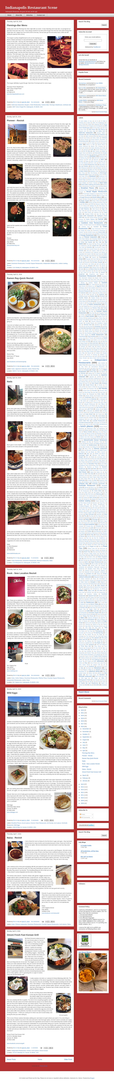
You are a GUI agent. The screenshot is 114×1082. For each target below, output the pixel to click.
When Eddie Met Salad (101, 676)
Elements (102, 289)
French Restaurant (102, 314)
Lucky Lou (87, 424)
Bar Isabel (102, 154)
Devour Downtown (84, 267)
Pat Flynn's (96, 506)
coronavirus (88, 252)
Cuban (86, 257)
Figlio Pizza (102, 299)
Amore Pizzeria (85, 139)
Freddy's (83, 314)
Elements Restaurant (84, 291)
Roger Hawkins (96, 550)
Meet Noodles (86, 447)
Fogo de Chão (84, 309)
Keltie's (85, 388)
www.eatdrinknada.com (13, 553)
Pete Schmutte (89, 514)
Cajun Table (82, 210)
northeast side (67, 105)
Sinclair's (81, 587)
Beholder (81, 161)
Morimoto (89, 462)
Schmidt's (81, 573)
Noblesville (82, 480)
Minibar (97, 453)
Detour (97, 265)
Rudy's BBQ (90, 555)
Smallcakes (87, 588)
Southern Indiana (92, 594)
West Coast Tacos (91, 674)
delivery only (82, 265)
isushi (100, 370)
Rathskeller (104, 534)
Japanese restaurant (21, 369)
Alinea (94, 136)
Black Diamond (103, 169)
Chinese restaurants (21, 924)
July (83, 742)
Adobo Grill (101, 131)
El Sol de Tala (84, 289)
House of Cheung (92, 354)
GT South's (91, 338)
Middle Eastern (103, 450)
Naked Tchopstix (103, 468)
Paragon (81, 504)
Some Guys (82, 592)
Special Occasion (102, 595)
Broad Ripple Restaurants (96, 192)
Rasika (97, 534)
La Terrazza (95, 402)
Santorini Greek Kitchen (91, 570)
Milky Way (89, 453)
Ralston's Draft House (92, 533)
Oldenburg (99, 494)
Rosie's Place (82, 555)
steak (82, 602)
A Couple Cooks (86, 845)
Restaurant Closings (100, 539)
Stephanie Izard (84, 604)
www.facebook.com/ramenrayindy (16, 361)
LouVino (95, 422)
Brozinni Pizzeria (92, 195)
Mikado (92, 452)
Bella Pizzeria (94, 161)
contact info (102, 249)
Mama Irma (98, 431)
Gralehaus (97, 329)
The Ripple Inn (98, 643)
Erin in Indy (82, 88)
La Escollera (83, 399)
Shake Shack (84, 582)
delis (98, 264)
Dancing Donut (93, 260)
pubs (92, 528)
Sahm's (86, 562)
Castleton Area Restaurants (92, 223)
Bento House (102, 162)
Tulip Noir (87, 659)
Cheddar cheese (91, 232)
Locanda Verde (82, 417)
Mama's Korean (91, 433)
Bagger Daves (82, 153)
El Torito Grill (94, 289)
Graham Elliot (88, 329)
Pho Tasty (98, 516)
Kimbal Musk (86, 390)
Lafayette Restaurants (89, 404)
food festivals (101, 309)
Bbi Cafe (88, 159)
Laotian (80, 405)
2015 (82, 784)
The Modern (100, 639)
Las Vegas (100, 405)
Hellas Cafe (91, 346)
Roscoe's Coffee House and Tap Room (94, 553)
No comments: (35, 102)
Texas (80, 627)
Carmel (33, 823)
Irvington (93, 370)
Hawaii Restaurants (94, 344)
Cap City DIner (101, 214)
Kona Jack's (101, 394)
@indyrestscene (90, 63)
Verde (105, 666)
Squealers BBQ (88, 599)
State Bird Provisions (102, 600)
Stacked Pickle (84, 600)
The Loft (92, 639)
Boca (81, 178)
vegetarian (99, 666)
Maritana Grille (103, 435)
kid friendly (50, 823)
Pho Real (91, 516)
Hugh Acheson (88, 356)
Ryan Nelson (103, 558)
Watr (104, 671)
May (83, 748)
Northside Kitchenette (98, 483)
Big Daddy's (102, 164)
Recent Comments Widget (101, 112)
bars (90, 158)
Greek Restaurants (97, 334)
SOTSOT (89, 592)
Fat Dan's (102, 296)
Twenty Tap (82, 661)
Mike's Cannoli (101, 452)
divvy (97, 270)
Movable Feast (82, 463)
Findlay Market (82, 301)
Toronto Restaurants (102, 653)
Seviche (105, 580)
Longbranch (82, 419)
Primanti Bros (89, 526)
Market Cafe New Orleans (87, 436)
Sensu (94, 578)
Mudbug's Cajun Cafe (85, 465)
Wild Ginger (94, 678)
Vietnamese (97, 668)
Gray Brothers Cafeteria (90, 333)
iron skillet (99, 83)
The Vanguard (90, 644)
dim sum (81, 269)
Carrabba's (81, 221)
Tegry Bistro (88, 626)
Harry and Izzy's (93, 343)
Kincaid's (94, 390)
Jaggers (86, 375)
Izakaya (90, 373)
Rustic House (103, 555)
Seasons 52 (97, 577)
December (85, 729)
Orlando (94, 499)
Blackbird (103, 171)
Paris (88, 504)
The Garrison (89, 636)
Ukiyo (86, 663)
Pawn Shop (88, 507)
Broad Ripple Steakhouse (89, 193)
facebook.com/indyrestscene (87, 61)
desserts (90, 265)
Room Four (87, 552)
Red (88, 536)
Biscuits (85, 169)
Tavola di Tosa (97, 624)
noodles (90, 480)
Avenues (86, 149)
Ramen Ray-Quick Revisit (20, 278)
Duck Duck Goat (94, 279)
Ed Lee (103, 284)
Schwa (98, 573)
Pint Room (102, 517)
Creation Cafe (89, 254)
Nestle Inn (99, 472)
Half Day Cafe (96, 341)
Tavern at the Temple (90, 622)
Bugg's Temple (85, 200)
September (86, 737)
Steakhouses (90, 602)
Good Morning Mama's (86, 328)
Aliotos (100, 136)
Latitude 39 (98, 409)
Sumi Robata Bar (95, 606)
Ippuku (94, 368)
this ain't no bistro (87, 856)
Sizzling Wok (89, 587)
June (84, 745)
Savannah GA (88, 572)
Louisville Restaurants (98, 421)
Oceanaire (92, 489)
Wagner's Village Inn (88, 669)
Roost (94, 551)
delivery (103, 264)
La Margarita (102, 399)
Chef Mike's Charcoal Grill (100, 233)
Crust (97, 255)
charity (88, 230)
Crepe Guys (98, 254)
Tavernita (87, 624)
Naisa (69, 924)
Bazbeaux (81, 159)
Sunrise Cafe (84, 607)
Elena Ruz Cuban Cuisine (99, 291)
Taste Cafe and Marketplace (87, 619)
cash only (104, 221)
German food (87, 324)
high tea (89, 348)
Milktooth (81, 453)
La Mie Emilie (82, 400)
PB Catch (95, 507)
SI (93, 585)
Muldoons (81, 467)
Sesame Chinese (89, 580)
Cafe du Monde (95, 207)
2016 (82, 726)
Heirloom (83, 346)
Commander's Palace (100, 247)
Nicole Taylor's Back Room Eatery (98, 477)
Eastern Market (93, 282)
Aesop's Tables (101, 132)
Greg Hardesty (91, 336)
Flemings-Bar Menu (17, 25)
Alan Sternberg (90, 134)
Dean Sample (98, 262)
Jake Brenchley (94, 375)
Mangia (80, 435)
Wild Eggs (12, 693)
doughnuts (82, 274)
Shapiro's (102, 582)
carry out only (96, 221)
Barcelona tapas (103, 156)
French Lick (90, 314)
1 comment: (34, 1048)
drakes (86, 279)
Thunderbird (89, 648)
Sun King (104, 606)
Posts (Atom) (43, 1066)
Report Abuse (84, 692)
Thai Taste (90, 631)
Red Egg (100, 536)
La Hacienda (92, 399)
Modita (92, 457)
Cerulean (96, 226)
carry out (88, 221)
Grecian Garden (103, 333)
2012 (82, 792)
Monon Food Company (87, 460)
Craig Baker (82, 254)
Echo (98, 284)
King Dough (87, 392)
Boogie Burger (82, 179)
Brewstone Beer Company (85, 190)
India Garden (101, 363)
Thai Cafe (98, 627)
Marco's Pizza (94, 435)
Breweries (102, 188)
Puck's (103, 527)
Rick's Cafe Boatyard (99, 544)
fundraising (90, 318)
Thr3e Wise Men (86, 646)
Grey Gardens (101, 336)
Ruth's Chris (92, 556)
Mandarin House (101, 433)
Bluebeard (92, 176)
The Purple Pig (98, 641)
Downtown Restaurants (18, 263)
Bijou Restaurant (83, 168)
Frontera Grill (82, 318)
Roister (103, 550)
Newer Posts (11, 1059)
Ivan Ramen (102, 371)
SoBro (81, 590)
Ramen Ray (35, 369)
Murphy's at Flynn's (92, 467)
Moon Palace (82, 462)
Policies (81, 524)
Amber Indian (95, 137)
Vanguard (91, 666)
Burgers (27, 105)
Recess (82, 536)
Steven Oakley (94, 604)
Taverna (81, 624)
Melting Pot (95, 447)
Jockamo (103, 380)
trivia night (102, 657)
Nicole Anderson (83, 477)
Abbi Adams (92, 129)
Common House (93, 249)
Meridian (102, 447)
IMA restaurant (83, 360)
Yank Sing (95, 679)
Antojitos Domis (95, 141)
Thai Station (82, 631)
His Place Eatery (87, 349)
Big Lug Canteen (83, 166)
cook (87, 250)
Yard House (102, 679)
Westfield (102, 675)
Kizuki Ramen (82, 394)
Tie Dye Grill (97, 648)
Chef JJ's (81, 233)
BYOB (92, 204)
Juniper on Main (91, 386)
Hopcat (89, 353)
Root (99, 551)
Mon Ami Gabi (95, 458)
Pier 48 (96, 517)
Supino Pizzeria (101, 607)
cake (88, 210)
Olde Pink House (89, 494)
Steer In (100, 602)
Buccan (95, 199)
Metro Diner (88, 448)
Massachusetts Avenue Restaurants (95, 440)
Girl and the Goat (88, 326)
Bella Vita (102, 161)
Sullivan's (81, 606)
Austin (103, 148)
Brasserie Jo (87, 186)
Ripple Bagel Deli (83, 546)
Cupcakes (88, 259)
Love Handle (102, 422)
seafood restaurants (85, 577)
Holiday (98, 351)
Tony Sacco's (97, 651)
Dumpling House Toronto (85, 281)
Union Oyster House (84, 664)
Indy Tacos (84, 366)
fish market (83, 304)
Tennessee (96, 626)
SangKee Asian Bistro (94, 568)
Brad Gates (103, 183)
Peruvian (81, 514)
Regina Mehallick (83, 539)
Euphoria (101, 294)
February (85, 778)
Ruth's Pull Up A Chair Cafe (91, 558)
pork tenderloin (90, 524)
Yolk (90, 681)
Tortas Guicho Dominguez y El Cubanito (90, 654)
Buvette (80, 204)
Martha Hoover (96, 438)
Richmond (97, 543)
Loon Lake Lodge (91, 419)
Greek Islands (84, 334)
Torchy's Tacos (90, 653)
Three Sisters (97, 646)
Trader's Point (88, 656)
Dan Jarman (84, 260)
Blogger (92, 1078)
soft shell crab (101, 590)
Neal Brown (82, 472)
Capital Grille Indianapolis (86, 215)
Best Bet (81, 164)
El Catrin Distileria (91, 287)
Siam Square (101, 585)
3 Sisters (89, 124)
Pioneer (9, 265)
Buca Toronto (88, 199)
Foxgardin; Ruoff (103, 313)
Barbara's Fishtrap (83, 156)
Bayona (103, 157)
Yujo (95, 681)
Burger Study (95, 200)
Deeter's (86, 264)
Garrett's (100, 319)
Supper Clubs (93, 609)
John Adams (95, 383)
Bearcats (96, 159)
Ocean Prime (84, 489)
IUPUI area (93, 371)
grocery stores (82, 338)
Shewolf (103, 583)
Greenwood (82, 336)
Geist (86, 321)
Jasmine (99, 376)
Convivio (81, 250)
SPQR (80, 599)
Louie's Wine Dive (84, 421)
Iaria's (95, 356)
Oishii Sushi (87, 492)
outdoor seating (62, 263)
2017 (82, 723)
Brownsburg (82, 195)
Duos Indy (102, 281)
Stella (105, 602)
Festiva (86, 299)
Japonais (91, 376)
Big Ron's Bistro (95, 166)
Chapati (83, 230)
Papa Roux (102, 502)
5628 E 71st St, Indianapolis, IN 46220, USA (25, 371)
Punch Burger (94, 529)
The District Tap (89, 634)
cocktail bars (95, 245)
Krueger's (98, 395)
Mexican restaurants (43, 560)
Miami (83, 450)
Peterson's (99, 514)
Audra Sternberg (95, 148)
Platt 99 (83, 521)
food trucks (82, 311)
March (84, 775)
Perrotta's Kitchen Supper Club (86, 512)
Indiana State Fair (102, 365)
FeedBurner (97, 47)
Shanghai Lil (94, 582)
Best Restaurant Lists (91, 164)
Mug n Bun (95, 465)
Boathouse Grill (103, 176)
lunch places (57, 823)
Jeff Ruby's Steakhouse (94, 378)
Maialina (86, 430)
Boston (86, 181)
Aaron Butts (83, 129)
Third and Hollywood (102, 644)
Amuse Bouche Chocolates (98, 139)
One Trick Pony (99, 495)
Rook (28, 680)
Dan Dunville (104, 259)
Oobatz (85, 497)
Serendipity (102, 578)
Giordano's (97, 324)
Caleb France (87, 212)
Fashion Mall (45, 105)
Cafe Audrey (102, 205)
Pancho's (95, 502)
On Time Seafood (88, 495)
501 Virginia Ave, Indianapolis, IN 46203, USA (25, 682)
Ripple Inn (93, 546)
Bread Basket (103, 186)
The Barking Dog (98, 632)
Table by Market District (84, 614)
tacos (93, 614)
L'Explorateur (88, 397)
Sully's (87, 606)
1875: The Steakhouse (98, 122)
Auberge (87, 148)
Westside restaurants (85, 676)
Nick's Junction (93, 475)
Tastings (92, 621)
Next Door (102, 473)
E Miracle (81, 282)
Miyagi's (81, 457)
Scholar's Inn (90, 573)
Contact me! (41, 15)
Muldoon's (103, 465)
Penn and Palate (100, 509)
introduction (81, 368)
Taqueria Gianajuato (93, 617)
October (85, 734)
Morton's (103, 462)
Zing (90, 684)
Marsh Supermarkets (85, 438)
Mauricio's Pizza (98, 441)
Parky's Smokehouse (99, 504)
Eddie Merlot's (82, 286)
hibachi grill (81, 348)
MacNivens (102, 428)
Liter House (99, 414)
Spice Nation (91, 597)
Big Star (103, 166)
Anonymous (82, 83)
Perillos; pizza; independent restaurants (95, 511)
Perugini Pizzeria (101, 512)
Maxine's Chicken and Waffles (92, 443)
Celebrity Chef (86, 226)
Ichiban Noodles (83, 358)
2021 (82, 713)
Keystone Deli (92, 388)
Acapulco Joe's (82, 131)
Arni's (85, 143)
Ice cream (102, 356)
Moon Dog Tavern (100, 460)
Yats (86, 681)
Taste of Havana (83, 621)
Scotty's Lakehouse (92, 575)
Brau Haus (95, 186)
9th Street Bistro (96, 127)
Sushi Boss (104, 610)
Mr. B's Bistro (103, 463)
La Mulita (91, 400)
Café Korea (104, 207)
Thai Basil (88, 627)
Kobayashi (91, 394)
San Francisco (83, 565)
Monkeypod (104, 458)
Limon (103, 412)
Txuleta (89, 661)
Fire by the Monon (100, 301)
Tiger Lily (105, 648)
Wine (102, 678)
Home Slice (82, 353)
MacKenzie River (91, 428)
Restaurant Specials (84, 541)
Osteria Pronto (101, 499)
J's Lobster (97, 373)
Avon (91, 149)
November (85, 731)
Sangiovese (81, 568)
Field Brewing (93, 299)
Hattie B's (103, 343)
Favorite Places (83, 298)
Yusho (103, 681)
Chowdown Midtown (97, 238)
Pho (85, 516)
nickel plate (102, 475)
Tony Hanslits (87, 651)
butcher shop (102, 202)
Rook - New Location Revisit (21, 573)
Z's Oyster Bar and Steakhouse (88, 683)
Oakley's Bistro (103, 487)
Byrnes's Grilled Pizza (101, 204)
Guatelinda (98, 338)
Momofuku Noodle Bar (84, 458)
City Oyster (89, 244)
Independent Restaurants (50, 263)
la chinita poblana (102, 397)
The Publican (88, 641)
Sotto (95, 592)
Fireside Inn (82, 303)
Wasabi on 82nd (100, 669)
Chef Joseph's (88, 233)
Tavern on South (101, 622)
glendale (105, 326)
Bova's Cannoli (93, 182)
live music (86, 415)
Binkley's (99, 168)
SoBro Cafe (91, 590)
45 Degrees (91, 126)
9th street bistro (101, 88)
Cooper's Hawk (95, 250)
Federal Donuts (95, 297)
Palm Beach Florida (85, 502)
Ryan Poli (83, 560)
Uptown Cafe (96, 664)
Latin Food (90, 409)
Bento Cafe (93, 162)
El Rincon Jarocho (102, 287)
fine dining (91, 301)
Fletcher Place (43, 678)
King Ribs (95, 392)
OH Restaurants (85, 490)
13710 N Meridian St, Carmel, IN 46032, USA (25, 1052)
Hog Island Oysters (89, 351)
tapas (82, 617)
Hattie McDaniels (83, 344)
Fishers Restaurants (95, 304)
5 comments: (35, 558)
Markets (98, 437)
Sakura (87, 563)
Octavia (99, 489)
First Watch (97, 303)
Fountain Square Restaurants (34, 263)
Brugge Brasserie (85, 197)
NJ (94, 478)
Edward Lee (91, 286)
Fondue (93, 309)
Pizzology (95, 519)
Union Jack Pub (101, 663)
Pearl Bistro (102, 507)
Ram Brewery (103, 533)
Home (9, 15)
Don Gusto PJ (85, 272)
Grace (80, 329)
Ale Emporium (101, 134)
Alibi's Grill (88, 136)
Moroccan (96, 462)
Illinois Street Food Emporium (97, 358)
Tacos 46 (100, 614)
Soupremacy (102, 592)
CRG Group (83, 255)
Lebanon (97, 410)
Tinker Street (84, 649)
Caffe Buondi (95, 209)
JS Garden (100, 385)
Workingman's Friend (84, 680)
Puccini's (98, 527)
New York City (89, 473)
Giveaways (97, 326)
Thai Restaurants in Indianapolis (93, 628)
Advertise (29, 15)
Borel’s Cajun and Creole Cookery (96, 179)
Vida (82, 668)
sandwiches (81, 567)
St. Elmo (96, 599)
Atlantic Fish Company (97, 146)
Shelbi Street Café (95, 583)
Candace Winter (89, 214)
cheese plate (101, 232)
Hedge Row (104, 344)
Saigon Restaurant (96, 562)
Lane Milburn (101, 404)
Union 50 (92, 663)
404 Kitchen (83, 126)
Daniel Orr (102, 260)
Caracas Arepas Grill (94, 217)
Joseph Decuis (89, 385)
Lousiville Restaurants (85, 422)
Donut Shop (95, 272)
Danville (81, 262)
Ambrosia (104, 137)
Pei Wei (92, 509)
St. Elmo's (104, 599)
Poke (97, 522)
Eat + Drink (92, 284)
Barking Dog (84, 157)
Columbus (89, 247)
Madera (80, 430)
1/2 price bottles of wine (85, 121)
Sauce (80, 572)
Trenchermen (95, 657)
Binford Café (92, 168)
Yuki (99, 681)
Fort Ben (90, 311)
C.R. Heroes (84, 205)
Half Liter (105, 341)
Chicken (99, 235)
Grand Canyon (88, 331)
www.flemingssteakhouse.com (15, 94)
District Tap (90, 270)
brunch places (26, 823)
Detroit (103, 265)
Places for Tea (103, 519)
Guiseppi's (88, 339)
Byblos (86, 204)
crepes (105, 254)
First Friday (89, 303)
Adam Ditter (92, 131)
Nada (9, 381)
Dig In (103, 267)
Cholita (103, 237)
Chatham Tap (82, 232)
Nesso (92, 472)
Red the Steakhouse (99, 538)
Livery (93, 416)
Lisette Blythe (83, 100)
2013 (82, 789)
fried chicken (90, 316)
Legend (85, 412)
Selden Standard (85, 578)
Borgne (80, 181)
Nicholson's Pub (83, 475)
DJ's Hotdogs (103, 270)
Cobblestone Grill (85, 245)
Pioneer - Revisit (15, 120)
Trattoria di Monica (85, 657)
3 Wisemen (96, 124)
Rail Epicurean (97, 531)
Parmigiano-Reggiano (84, 506)
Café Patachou (85, 209)
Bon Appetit (93, 178)
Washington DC (83, 671)
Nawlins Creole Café (100, 470)
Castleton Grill (82, 224)
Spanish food (92, 595)
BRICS (96, 190)
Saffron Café (102, 560)
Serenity (81, 580)
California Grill (97, 212)
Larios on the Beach (90, 405)
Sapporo (103, 570)
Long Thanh (101, 417)
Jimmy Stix (96, 380)
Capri (85, 217)
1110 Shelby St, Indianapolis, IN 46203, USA (25, 267)
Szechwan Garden (93, 612)
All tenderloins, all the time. (90, 851)
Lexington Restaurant (94, 412)
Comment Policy (83, 249)
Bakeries (90, 153)
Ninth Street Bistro (86, 478)
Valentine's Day (82, 666)
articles (98, 143)
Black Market (84, 171)
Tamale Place (103, 616)
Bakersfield (97, 153)
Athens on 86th (90, 144)
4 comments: (35, 820)
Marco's (86, 435)
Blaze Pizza (82, 173)
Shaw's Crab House (83, 583)
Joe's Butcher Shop (83, 381)
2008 (82, 803)
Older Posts (68, 1059)
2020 (82, 715)
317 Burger (104, 124)
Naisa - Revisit (14, 837)
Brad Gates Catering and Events (91, 184)
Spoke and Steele (100, 597)
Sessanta (98, 580)
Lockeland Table (92, 417)
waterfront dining (94, 671)
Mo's (87, 457)
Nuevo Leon (93, 487)
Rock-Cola (102, 548)
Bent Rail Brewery (83, 162)
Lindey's (81, 414)
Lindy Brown (89, 414)
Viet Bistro (88, 668)
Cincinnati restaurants (89, 240)
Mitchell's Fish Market (98, 455)
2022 (82, 710)
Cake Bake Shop (95, 210)
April (84, 750)
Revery (103, 541)
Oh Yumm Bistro (97, 491)
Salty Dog (102, 563)
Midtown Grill (84, 452)
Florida (105, 308)
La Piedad (87, 402)
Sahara (80, 562)
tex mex (103, 626)
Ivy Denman (82, 373)
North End (102, 482)
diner (87, 269)
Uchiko (80, 663)
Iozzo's (88, 368)
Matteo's (84, 441)
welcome (99, 673)
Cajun (103, 209)
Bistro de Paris (93, 169)
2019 (82, 718)
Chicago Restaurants (87, 235)
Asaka (103, 143)
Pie (92, 517)
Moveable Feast (93, 463)
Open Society (93, 497)
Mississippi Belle (84, 455)
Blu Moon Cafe (91, 174)
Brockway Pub (101, 193)
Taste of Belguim (101, 619)
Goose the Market (100, 328)
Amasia (88, 137)
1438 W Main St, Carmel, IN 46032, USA (24, 827)
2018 (82, 721)
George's (81, 323)
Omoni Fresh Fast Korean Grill (23, 935)
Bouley (99, 181)
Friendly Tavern (101, 316)
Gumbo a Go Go (97, 339)
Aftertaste (81, 134)
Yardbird (81, 681)
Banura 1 (95, 154)
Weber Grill (92, 673)
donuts (103, 272)
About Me (19, 15)
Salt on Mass (94, 563)
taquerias (103, 617)
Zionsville (96, 685)
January (85, 781)
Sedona (105, 577)
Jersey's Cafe (87, 380)
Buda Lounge (103, 199)
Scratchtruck (102, 575)
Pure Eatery (104, 529)
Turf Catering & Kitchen (98, 659)
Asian (13, 369)
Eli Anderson (82, 292)
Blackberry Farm (94, 171)
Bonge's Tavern (101, 178)
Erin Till (94, 294)
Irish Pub (100, 368)
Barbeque (93, 156)
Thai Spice (102, 629)
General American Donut (98, 321)
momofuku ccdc (101, 457)
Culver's (94, 257)
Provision (98, 526)
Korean (29, 1050)
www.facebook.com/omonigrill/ (15, 1043)
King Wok (102, 392)
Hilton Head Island (98, 348)
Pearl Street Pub (83, 509)
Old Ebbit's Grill (98, 492)
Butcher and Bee (92, 202)
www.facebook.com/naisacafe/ (50, 913)
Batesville (96, 157)
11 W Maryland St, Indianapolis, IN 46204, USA (26, 562)
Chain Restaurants (35, 105)
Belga (87, 161)
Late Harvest (99, 407)
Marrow (105, 436)
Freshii (82, 316)
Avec (80, 149)
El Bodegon (82, 287)
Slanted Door (97, 587)
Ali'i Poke (81, 136)
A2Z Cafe (104, 127)
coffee (103, 245)
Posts (82, 814)
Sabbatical (94, 560)
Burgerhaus (104, 200)
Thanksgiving (98, 631)
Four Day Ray (93, 313)
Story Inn (103, 604)
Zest (86, 685)
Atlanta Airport (101, 144)
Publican (86, 527)
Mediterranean (93, 445)
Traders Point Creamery (100, 656)
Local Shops (101, 416)
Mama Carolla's (88, 432)
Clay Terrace (97, 244)
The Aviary (88, 632)
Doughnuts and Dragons (96, 274)
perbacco (81, 511)
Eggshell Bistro (101, 286)
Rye (89, 560)
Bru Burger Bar (103, 195)
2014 (82, 787)
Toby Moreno (93, 649)
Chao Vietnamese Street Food (99, 228)
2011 (82, 795)
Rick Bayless (88, 544)
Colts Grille (81, 247)
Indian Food (82, 365)
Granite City (98, 331)
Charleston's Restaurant (99, 230)
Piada (87, 517)
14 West (88, 122)
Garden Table (93, 319)
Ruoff (97, 555)
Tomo (80, 651)
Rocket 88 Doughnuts (84, 550)
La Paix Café (99, 400)
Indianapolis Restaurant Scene (31, 7)
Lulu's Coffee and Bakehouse (99, 424)
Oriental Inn (86, 499)
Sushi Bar (96, 611)
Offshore (105, 489)
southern (81, 594)
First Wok (104, 303)
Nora (95, 480)
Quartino (82, 531)
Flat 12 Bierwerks (94, 306)
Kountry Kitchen (90, 395)
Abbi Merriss (101, 129)
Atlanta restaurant (83, 146)
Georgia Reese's (90, 323)
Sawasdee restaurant (99, 572)
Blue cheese (100, 174)
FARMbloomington (83, 296)
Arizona (80, 143)
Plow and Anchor (92, 521)
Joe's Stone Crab (95, 381)
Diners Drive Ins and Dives (97, 269)
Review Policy (82, 543)
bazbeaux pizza (101, 105)
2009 (82, 800)
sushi (88, 611)
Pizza (87, 519)
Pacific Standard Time (101, 501)
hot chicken (97, 353)
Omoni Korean (43, 1050)
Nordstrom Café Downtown (91, 482)
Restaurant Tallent (95, 541)
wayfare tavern (82, 673)
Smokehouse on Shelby (99, 588)
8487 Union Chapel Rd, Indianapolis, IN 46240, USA (27, 107)
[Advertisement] (89, 869)
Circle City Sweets (86, 242)
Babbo (103, 151)
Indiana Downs (92, 365)
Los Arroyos (102, 419)
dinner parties (82, 270)
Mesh (80, 448)
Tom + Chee (102, 649)
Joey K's (87, 383)
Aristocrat (103, 141)
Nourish (86, 487)
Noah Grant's (101, 478)
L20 (95, 397)
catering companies (101, 224)
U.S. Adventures (98, 661)
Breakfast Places (16, 823)
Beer (102, 159)
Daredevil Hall (88, 262)
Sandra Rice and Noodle (98, 565)
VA (104, 664)
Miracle (103, 453)
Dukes (103, 279)
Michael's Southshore (92, 450)
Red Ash (94, 536)
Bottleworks (92, 181)
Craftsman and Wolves (99, 252)
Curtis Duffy (96, 259)
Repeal (91, 539)
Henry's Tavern (101, 346)
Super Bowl (93, 607)
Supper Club (82, 609)
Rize (99, 546)
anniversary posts (83, 141)
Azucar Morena (100, 149)
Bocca (86, 178)
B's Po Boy (86, 151)
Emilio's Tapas (91, 292)
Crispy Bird (91, 255)
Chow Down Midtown (84, 238)
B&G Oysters (96, 151)
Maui (90, 441)
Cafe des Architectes (84, 207)
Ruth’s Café (84, 556)
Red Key (88, 538)
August (84, 740)
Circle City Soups (102, 240)
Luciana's (81, 424)
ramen (29, 369)
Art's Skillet (92, 143)
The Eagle (99, 634)
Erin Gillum (100, 292)
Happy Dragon (83, 343)
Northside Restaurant (87, 485)
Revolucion (90, 543)
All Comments (85, 817)
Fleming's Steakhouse (55, 105)
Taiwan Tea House (88, 616)
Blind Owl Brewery (92, 173)
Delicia (92, 264)
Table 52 (103, 612)
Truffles (80, 659)
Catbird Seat (91, 224)
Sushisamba (83, 612)
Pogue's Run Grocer (89, 522)
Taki (97, 616)
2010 (82, 798)
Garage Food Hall (83, 319)
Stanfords (92, 600)
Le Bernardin (89, 410)
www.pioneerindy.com (13, 245)
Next (97, 473)
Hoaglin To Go (97, 349)
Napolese (83, 470)
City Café (98, 242)
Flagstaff (85, 306)
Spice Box (83, 597)
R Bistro (89, 531)
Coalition (105, 244)
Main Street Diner (95, 430)
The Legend (86, 637)
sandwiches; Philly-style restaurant (96, 567)
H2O (89, 341)
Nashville (90, 470)
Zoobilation (104, 684)
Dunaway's (95, 281)
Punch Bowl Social (83, 529)
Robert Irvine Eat (92, 548)
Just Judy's (100, 386)
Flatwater (103, 306)
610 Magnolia (99, 126)
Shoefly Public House (84, 585)
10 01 (96, 121)
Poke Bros (102, 522)
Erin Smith (86, 294)
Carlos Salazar (19, 678)
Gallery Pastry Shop (100, 318)
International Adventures (97, 366)
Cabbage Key (92, 205)
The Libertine (95, 637)
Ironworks (86, 370)
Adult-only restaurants (17, 105)
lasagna (92, 407)
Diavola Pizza (95, 267)
